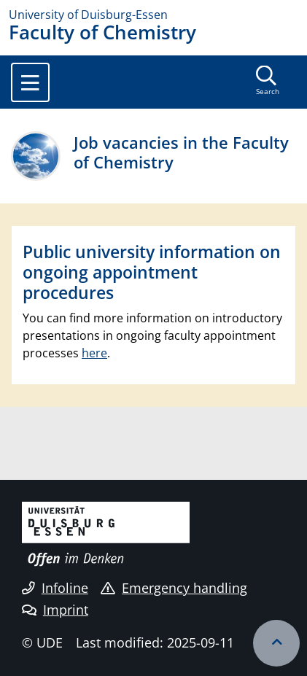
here (94, 353)
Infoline (55, 588)
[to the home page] (153, 14)
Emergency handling (174, 588)
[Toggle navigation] (30, 82)
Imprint (55, 609)
